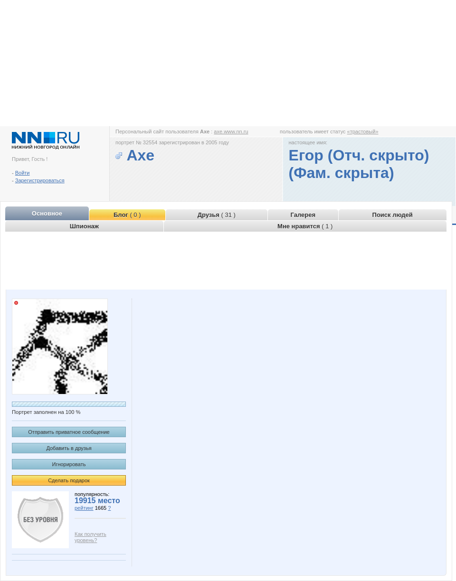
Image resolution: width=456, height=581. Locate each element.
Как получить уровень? (90, 537)
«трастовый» (363, 131)
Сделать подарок (69, 480)
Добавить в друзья (68, 448)
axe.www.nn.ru (231, 131)
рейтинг (84, 508)
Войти (22, 173)
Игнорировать (69, 464)
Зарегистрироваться (40, 180)
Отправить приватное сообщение (68, 432)
